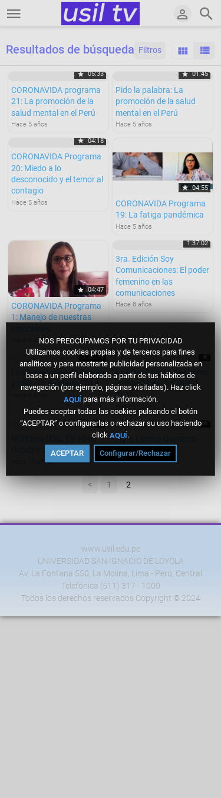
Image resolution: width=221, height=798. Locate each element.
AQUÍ (72, 399)
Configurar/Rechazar (135, 453)
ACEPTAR (67, 453)
